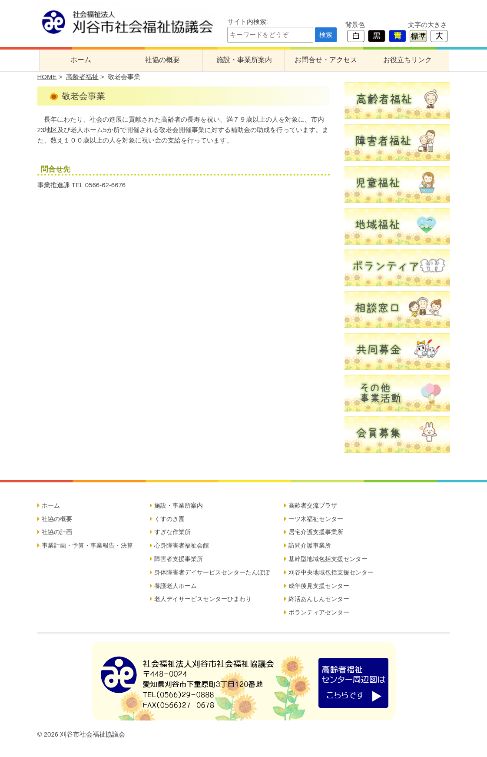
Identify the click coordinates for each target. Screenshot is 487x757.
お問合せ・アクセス (326, 59)
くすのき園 (169, 518)
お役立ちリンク (407, 59)
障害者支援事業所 (178, 558)
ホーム (80, 59)
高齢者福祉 (82, 76)
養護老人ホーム (175, 585)
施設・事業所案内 (244, 59)
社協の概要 (162, 59)
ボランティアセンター (318, 612)
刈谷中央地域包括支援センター (331, 572)
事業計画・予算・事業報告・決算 (87, 545)
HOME (47, 76)
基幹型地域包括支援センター (328, 558)
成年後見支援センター (318, 585)
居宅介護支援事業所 (315, 531)
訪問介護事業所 (309, 545)
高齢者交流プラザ (312, 505)
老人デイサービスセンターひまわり (203, 598)
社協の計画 (57, 531)
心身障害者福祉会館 (181, 545)
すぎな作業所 (172, 531)
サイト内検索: (247, 21)
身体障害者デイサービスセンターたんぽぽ (212, 572)
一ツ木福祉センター (315, 518)
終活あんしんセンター (318, 598)
